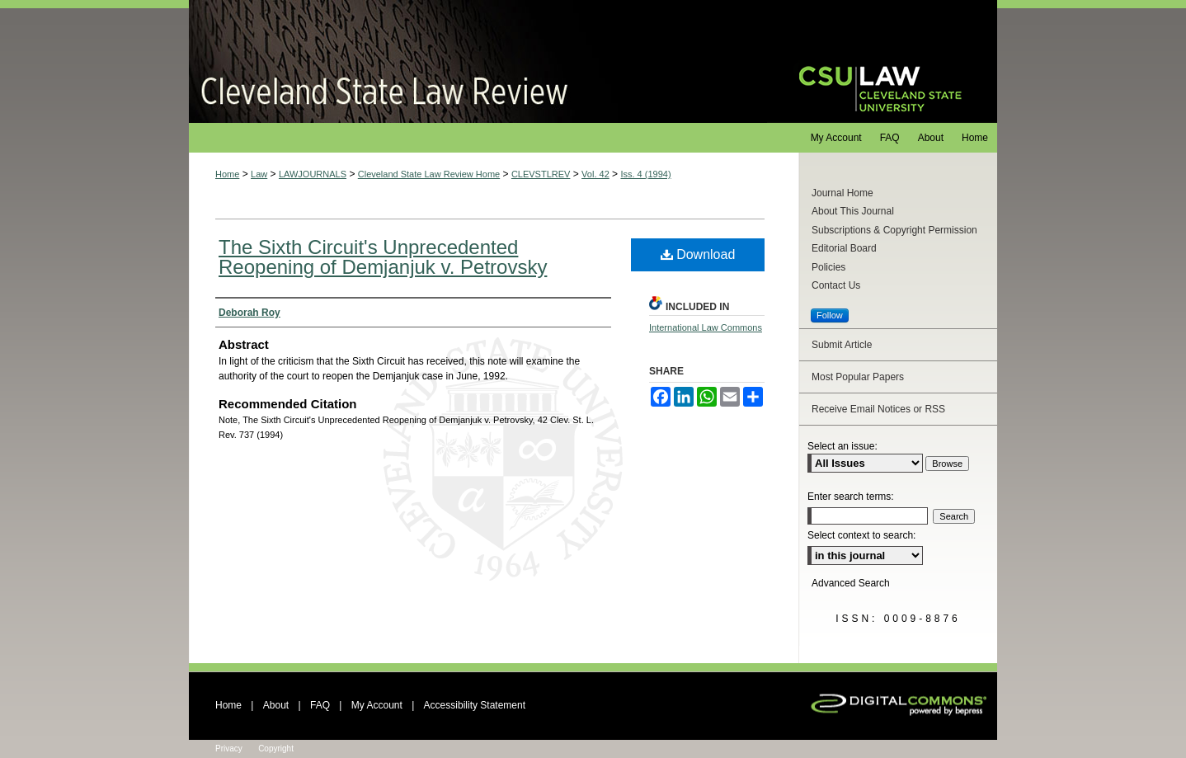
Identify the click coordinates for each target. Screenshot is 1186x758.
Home (227, 174)
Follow (830, 315)
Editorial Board (844, 248)
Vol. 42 (595, 174)
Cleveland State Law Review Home (429, 174)
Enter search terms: (850, 496)
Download (698, 254)
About (276, 705)
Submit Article (842, 345)
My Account (376, 705)
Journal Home (842, 193)
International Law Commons (705, 327)
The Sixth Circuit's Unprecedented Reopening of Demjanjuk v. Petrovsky (383, 257)
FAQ (320, 705)
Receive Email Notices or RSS (878, 409)
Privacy (228, 748)
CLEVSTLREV (541, 174)
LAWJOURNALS (312, 174)
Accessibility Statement (474, 705)
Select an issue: (842, 446)
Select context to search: (861, 535)
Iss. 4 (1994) (645, 174)
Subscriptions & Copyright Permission (894, 230)
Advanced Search (851, 583)
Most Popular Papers (858, 377)
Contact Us (836, 285)
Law (259, 174)
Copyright (276, 748)
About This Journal (853, 211)
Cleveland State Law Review (478, 61)
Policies (828, 267)
